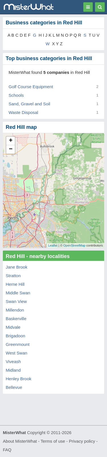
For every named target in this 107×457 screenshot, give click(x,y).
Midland (13, 370)
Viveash (13, 361)
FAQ (7, 449)
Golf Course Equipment (31, 86)
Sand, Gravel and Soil (29, 103)
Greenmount (17, 344)
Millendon (15, 310)
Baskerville (16, 318)
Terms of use (53, 441)
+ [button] (11, 141)
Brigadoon (15, 335)
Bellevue (14, 387)
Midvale (13, 327)
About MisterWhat (20, 441)
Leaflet (53, 245)
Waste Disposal (23, 112)
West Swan (16, 352)
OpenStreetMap (74, 245)
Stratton (13, 275)
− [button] (11, 149)
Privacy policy (82, 441)
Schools (16, 95)
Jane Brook (16, 267)
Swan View (16, 301)
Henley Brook (18, 378)
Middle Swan (18, 292)
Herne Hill (15, 284)
